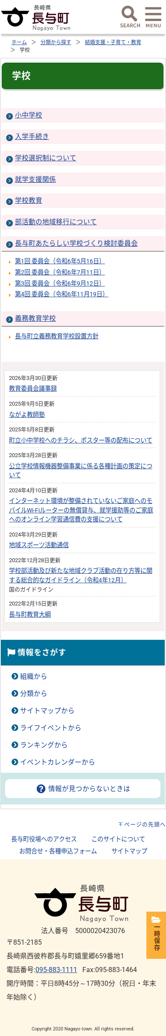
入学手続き (32, 137)
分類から (33, 694)
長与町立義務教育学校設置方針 (57, 336)
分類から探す (56, 42)
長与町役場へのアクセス (44, 839)
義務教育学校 (35, 318)
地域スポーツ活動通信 (39, 545)
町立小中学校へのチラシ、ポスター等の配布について (80, 440)
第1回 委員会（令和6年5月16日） (60, 261)
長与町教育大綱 (30, 614)
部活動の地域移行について (56, 222)
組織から (33, 676)
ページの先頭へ (145, 824)
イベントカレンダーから (57, 762)
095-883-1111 (56, 970)
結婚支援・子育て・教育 (113, 42)
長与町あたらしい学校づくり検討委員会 (76, 243)
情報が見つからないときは (82, 789)
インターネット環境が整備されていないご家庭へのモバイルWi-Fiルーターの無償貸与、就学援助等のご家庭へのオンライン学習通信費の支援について (81, 510)
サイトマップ (129, 851)
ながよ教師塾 (27, 415)
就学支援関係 (35, 179)
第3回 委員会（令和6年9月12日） (60, 283)
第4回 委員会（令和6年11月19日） (61, 294)
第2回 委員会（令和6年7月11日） (60, 272)
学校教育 (28, 200)
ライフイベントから (51, 728)
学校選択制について (45, 158)
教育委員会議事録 (33, 388)
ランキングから (44, 745)
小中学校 (28, 115)
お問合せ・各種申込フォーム (58, 851)
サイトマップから (47, 711)
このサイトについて (118, 839)
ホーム (19, 42)
